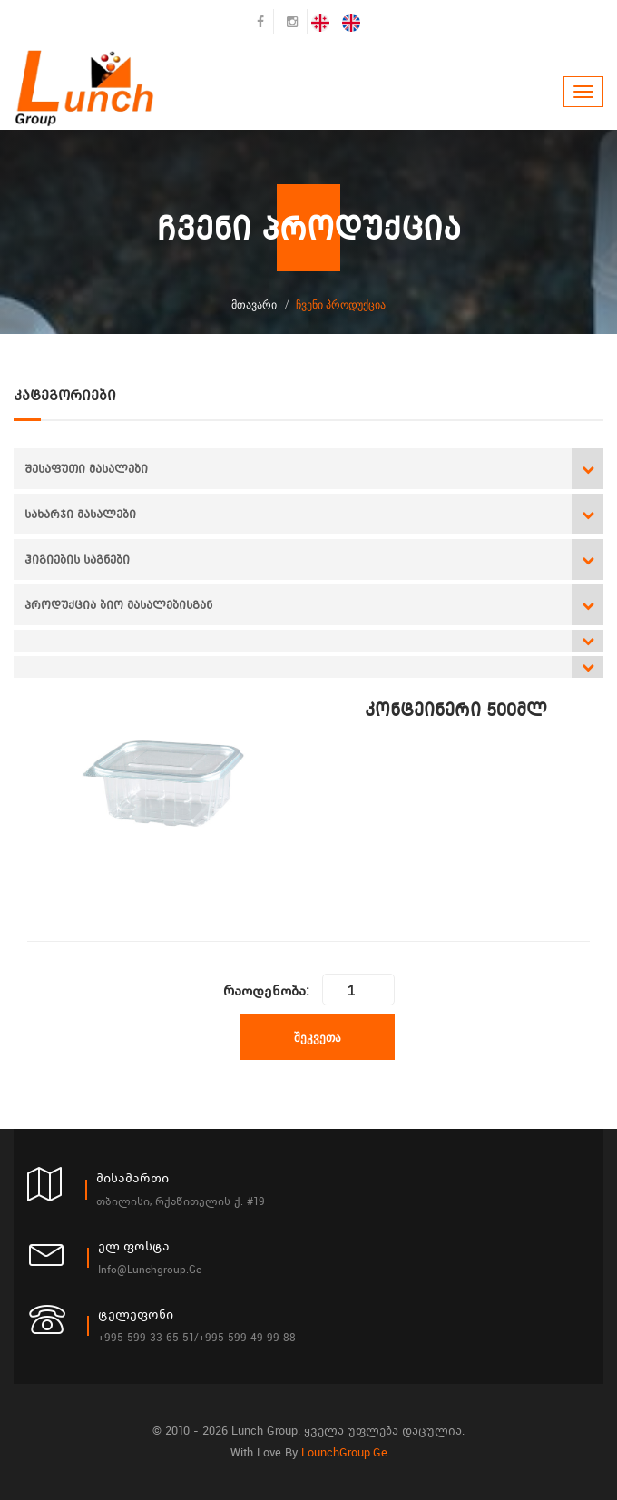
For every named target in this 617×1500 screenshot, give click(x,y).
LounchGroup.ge (344, 1452)
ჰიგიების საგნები (77, 559)
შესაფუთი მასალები (86, 468)
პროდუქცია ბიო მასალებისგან (118, 605)
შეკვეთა (317, 1037)
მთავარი (254, 304)
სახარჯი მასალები (80, 514)
